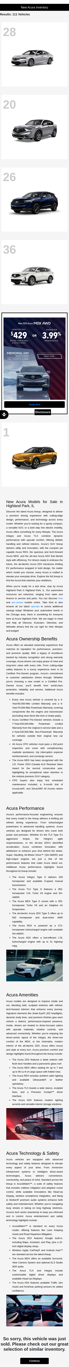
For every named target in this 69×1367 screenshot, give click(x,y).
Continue (34, 1360)
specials (35, 606)
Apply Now (34, 404)
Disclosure (42, 412)
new (60, 598)
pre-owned (17, 602)
